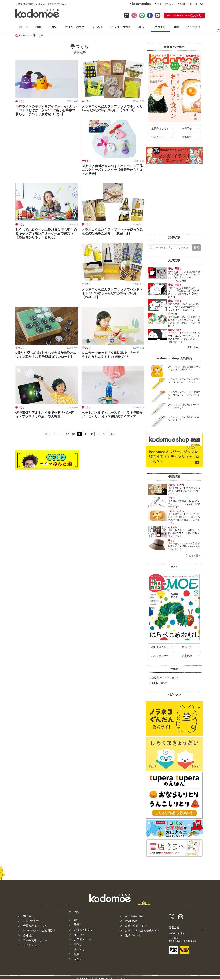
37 (67, 434)
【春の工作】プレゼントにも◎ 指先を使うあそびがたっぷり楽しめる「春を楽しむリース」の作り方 (184, 321)
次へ (112, 434)
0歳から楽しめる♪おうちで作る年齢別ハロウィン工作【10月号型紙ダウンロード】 (46, 354)
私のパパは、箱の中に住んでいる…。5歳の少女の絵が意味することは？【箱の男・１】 (184, 307)
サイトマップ (31, 945)
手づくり (160, 27)
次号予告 (187, 128)
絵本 (38, 27)
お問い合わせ (159, 682)
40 (85, 434)
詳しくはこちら (160, 647)
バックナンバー (160, 137)
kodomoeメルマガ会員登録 (184, 15)
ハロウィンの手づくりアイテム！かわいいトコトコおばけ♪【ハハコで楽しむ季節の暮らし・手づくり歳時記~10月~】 (46, 110)
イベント (97, 27)
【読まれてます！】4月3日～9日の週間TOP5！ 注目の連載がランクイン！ (183, 533)
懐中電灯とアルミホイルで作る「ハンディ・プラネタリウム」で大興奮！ (44, 414)
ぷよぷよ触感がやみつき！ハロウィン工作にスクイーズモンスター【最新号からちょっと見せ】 (112, 170)
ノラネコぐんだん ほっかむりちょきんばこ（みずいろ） (184, 368)
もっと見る (194, 555)
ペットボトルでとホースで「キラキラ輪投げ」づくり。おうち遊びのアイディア (112, 414)
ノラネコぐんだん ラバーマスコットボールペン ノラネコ (184, 381)
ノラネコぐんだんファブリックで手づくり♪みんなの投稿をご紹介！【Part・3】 (112, 108)
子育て (53, 27)
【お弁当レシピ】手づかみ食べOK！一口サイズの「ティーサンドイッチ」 (184, 491)
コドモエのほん (165, 3)
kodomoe (24, 35)
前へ (47, 434)
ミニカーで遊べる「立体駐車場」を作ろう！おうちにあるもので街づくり (110, 354)
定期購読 (187, 137)
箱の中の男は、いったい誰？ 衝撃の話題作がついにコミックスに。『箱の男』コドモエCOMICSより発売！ (184, 276)
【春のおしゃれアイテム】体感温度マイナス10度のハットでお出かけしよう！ (184, 546)
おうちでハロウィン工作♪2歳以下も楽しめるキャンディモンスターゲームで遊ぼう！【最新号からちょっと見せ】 (46, 233)
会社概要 (28, 935)
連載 (176, 27)
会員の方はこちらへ (35, 925)
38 (73, 434)
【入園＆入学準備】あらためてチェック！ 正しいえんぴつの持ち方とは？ (184, 504)
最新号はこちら (160, 128)
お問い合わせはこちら (192, 3)
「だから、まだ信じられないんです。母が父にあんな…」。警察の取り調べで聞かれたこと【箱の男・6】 (184, 337)
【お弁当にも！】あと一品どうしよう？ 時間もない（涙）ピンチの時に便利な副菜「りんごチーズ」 (184, 518)
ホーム (23, 27)
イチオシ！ (194, 27)
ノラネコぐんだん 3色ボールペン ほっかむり (183, 406)
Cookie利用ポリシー (35, 940)
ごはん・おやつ (74, 27)
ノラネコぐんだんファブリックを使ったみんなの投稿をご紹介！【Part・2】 (112, 231)
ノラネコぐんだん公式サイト (142, 930)
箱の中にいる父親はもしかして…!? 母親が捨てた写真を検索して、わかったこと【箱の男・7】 (183, 292)
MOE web (131, 920)
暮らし (142, 27)
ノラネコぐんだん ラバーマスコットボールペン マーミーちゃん (184, 395)
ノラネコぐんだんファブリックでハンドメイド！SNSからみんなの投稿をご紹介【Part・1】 (112, 293)
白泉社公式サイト (135, 925)
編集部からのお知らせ (165, 677)
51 (104, 434)
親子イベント (133, 935)
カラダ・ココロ (121, 27)
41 (92, 434)
